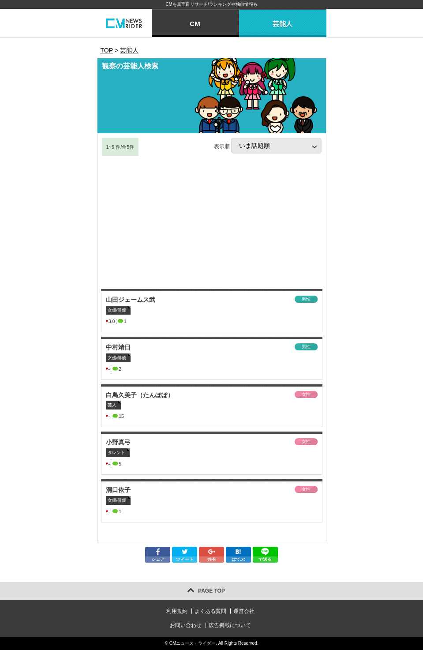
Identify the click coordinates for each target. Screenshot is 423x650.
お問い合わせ (186, 625)
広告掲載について (230, 625)
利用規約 (176, 611)
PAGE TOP (211, 591)
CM (195, 23)
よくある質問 (210, 611)
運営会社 (244, 611)
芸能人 (282, 23)
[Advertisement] (211, 223)
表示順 (268, 146)
